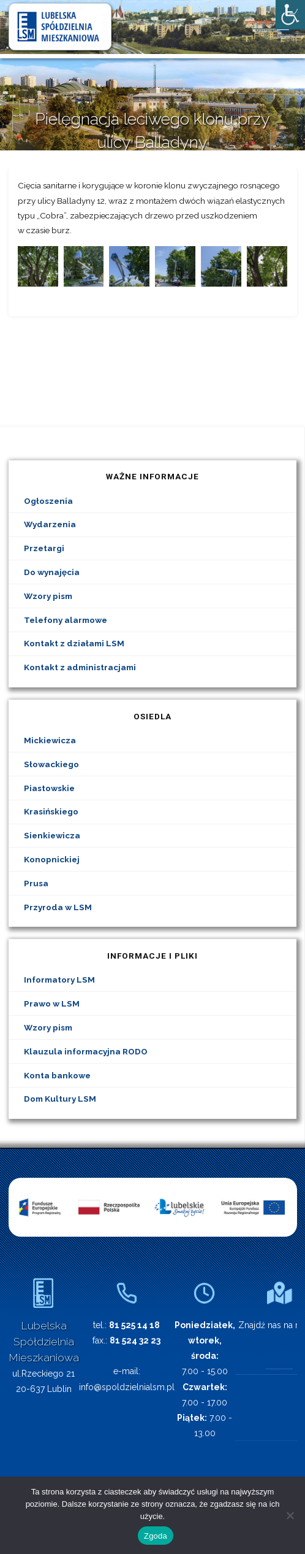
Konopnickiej (52, 859)
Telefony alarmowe (65, 620)
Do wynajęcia (52, 572)
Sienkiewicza (52, 835)
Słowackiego (51, 764)
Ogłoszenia (48, 501)
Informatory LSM (59, 979)
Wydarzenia (50, 524)
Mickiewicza (50, 740)
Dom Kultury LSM (60, 1099)
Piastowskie (49, 788)
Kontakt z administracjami (80, 667)
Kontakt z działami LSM (74, 643)
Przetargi (44, 548)
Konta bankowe (57, 1075)
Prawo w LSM (52, 1003)
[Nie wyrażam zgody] (290, 1515)
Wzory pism (48, 596)
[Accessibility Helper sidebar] (290, 14)
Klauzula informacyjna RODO (86, 1051)
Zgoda (155, 1535)
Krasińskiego (51, 811)
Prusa (36, 883)
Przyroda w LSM (58, 907)
